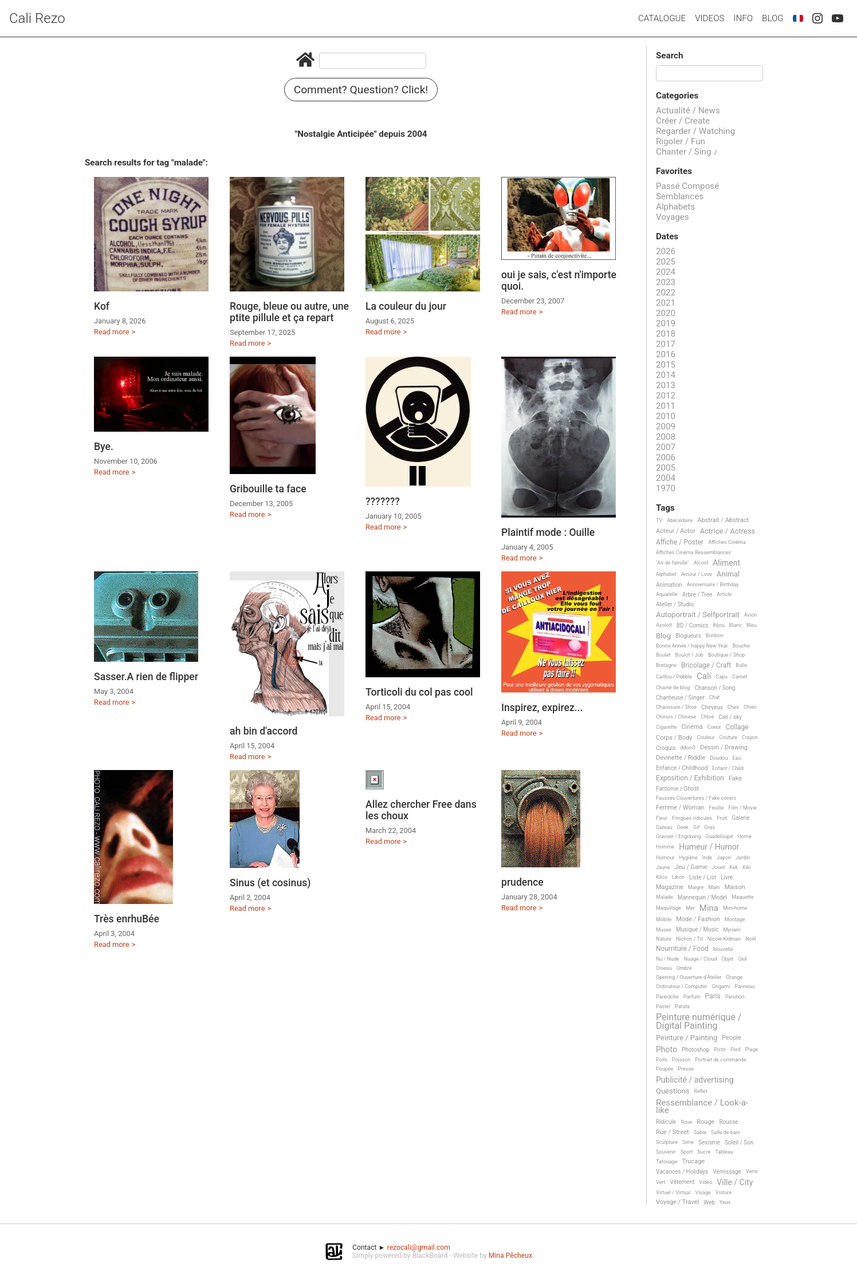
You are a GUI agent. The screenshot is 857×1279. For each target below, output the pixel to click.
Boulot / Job (689, 655)
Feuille (716, 808)
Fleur (661, 818)
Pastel (663, 1006)
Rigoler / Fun (680, 141)
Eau (736, 758)
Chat (714, 697)
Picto (720, 1049)
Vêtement (682, 1182)
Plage (751, 1049)
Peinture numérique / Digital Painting (698, 1021)
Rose (686, 1122)
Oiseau (664, 968)
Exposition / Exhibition (690, 778)
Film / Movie (742, 808)
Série (688, 1142)
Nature (663, 939)
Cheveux (712, 707)
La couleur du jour (405, 306)
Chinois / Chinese (676, 716)
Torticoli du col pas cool (419, 692)
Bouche (741, 646)
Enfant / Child (727, 768)
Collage (737, 727)
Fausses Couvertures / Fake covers (696, 798)
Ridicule (666, 1121)
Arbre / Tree (697, 594)
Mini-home (735, 908)
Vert (661, 1182)
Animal (728, 574)
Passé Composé (687, 186)
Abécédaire (680, 520)
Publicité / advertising (695, 1080)
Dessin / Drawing (724, 748)
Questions (672, 1091)
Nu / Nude (667, 959)
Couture (728, 737)
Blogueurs (688, 635)
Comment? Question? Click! (361, 89)
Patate (682, 1006)
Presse (685, 1069)
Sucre (703, 1152)
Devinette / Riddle (680, 758)
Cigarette (666, 727)
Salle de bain (725, 1132)
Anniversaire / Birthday (713, 584)
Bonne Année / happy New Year (692, 646)
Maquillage (668, 908)
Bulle (741, 665)
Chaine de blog (673, 687)
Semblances (679, 196)
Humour (665, 857)
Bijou (719, 625)
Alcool (701, 562)
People (731, 1038)
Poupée (664, 1069)
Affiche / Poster (679, 542)
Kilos (661, 877)
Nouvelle (723, 949)
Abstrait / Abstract (723, 520)
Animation (669, 584)
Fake (735, 778)
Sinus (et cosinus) (270, 883)
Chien (750, 707)
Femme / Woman (680, 808)
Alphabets (675, 207)
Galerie (740, 817)
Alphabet (666, 574)
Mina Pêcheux (510, 1256)
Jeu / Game (691, 867)
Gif (696, 827)
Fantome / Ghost (677, 788)
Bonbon (715, 635)
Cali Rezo (37, 18)
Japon (724, 857)
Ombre (684, 968)
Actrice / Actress (728, 531)
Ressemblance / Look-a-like (702, 1107)
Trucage (693, 1161)
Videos (709, 18)
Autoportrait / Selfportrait (698, 614)
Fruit (722, 818)
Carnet (740, 676)
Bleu (751, 625)
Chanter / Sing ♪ (687, 152)
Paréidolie (667, 996)
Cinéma (691, 727)
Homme (665, 846)
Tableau (724, 1152)
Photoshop (695, 1049)
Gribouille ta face (268, 489)
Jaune (663, 867)
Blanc (735, 625)
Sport (687, 1152)
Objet (727, 959)
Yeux (725, 1202)
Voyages (672, 217)
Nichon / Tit (689, 939)
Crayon (750, 737)
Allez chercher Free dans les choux (421, 810)
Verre (752, 1171)
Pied (735, 1049)
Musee (663, 929)
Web (709, 1202)
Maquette (742, 897)
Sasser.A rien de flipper (146, 676)
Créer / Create (683, 121)
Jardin (743, 857)
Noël (750, 939)
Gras (709, 827)
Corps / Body (674, 738)
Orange (734, 977)
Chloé (707, 716)
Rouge (705, 1122)
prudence (522, 882)
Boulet (663, 655)
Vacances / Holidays (682, 1171)
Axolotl (664, 625)
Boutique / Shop (726, 655)
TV (659, 520)
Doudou (719, 758)
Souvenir (666, 1152)
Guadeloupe (719, 836)
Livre (727, 877)
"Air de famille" (672, 562)
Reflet (700, 1091)
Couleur (706, 737)
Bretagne (666, 665)
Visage (702, 1192)
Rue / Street (672, 1132)
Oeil (742, 959)
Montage (735, 919)
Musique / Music (697, 929)
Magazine (669, 887)
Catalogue (662, 18)
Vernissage (727, 1171)
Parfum (692, 996)
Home (744, 836)
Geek (683, 827)
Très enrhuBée (126, 919)
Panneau (744, 986)
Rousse (728, 1121)
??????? (382, 501)
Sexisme (709, 1142)
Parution (735, 996)
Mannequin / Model (703, 897)
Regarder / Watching (695, 131)
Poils (661, 1059)
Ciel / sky (730, 717)
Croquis (665, 748)
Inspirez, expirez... (542, 707)
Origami (721, 986)
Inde (707, 857)
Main (714, 887)
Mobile (663, 919)
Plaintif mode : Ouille (548, 532)
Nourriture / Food (682, 949)
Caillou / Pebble (674, 676)
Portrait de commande (720, 1059)
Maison (734, 887)
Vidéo (705, 1182)
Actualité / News (688, 110)
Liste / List (702, 877)
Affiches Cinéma (726, 542)
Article (724, 594)
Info (743, 18)
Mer (690, 908)
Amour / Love (696, 574)
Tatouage (666, 1161)
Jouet (718, 867)
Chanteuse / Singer (680, 697)
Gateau (664, 827)
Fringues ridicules (692, 818)
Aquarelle (667, 594)
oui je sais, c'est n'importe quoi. (558, 280)
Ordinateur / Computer (681, 986)
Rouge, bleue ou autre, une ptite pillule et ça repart (289, 312)
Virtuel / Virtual (673, 1192)
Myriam (732, 929)
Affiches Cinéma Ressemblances (693, 552)
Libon (678, 877)
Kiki (746, 867)
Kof (101, 306)
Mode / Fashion (698, 919)
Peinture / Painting (686, 1038)
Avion (750, 615)
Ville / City (735, 1182)
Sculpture (667, 1142)
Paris (712, 996)
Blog (773, 18)
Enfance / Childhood (681, 768)
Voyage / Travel (677, 1202)
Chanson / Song (714, 687)
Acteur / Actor (675, 531)
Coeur (714, 727)
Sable (700, 1132)
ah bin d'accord (263, 731)
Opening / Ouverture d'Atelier (689, 977)
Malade (664, 897)
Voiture (724, 1192)
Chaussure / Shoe (676, 707)
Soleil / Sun (739, 1142)
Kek (733, 867)
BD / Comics (693, 625)
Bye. (103, 446)
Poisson (681, 1059)
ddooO (687, 747)
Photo (666, 1049)
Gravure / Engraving (678, 836)
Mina (708, 909)
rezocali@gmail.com (418, 1248)
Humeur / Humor (709, 847)
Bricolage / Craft (706, 665)
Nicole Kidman (724, 939)
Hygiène (688, 857)
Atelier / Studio (675, 604)
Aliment (726, 563)
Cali (704, 677)
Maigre (696, 887)
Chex (733, 707)
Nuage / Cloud (700, 959)
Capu (722, 676)
